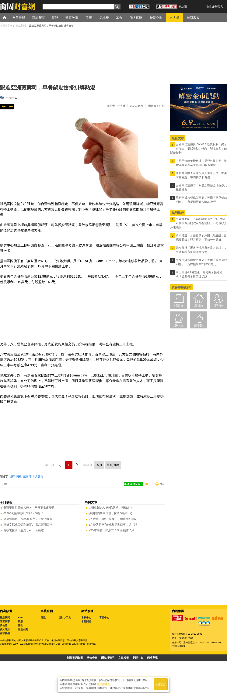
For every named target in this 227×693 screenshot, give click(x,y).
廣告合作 (92, 657)
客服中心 (104, 617)
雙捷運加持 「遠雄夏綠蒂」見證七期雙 (27, 518)
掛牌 (12, 476)
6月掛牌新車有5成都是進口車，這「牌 (113, 524)
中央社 (10, 97)
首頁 (8, 17)
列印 (161, 483)
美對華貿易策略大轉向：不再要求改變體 (28, 507)
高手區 (198, 325)
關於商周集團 (75, 657)
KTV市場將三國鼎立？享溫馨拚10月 (111, 530)
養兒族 (218, 305)
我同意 (160, 683)
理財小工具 (65, 617)
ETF (20, 617)
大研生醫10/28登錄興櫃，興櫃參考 (111, 507)
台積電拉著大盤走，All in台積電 (23, 530)
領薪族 (178, 305)
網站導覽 (152, 657)
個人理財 (5, 629)
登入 (220, 6)
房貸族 (198, 305)
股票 (20, 621)
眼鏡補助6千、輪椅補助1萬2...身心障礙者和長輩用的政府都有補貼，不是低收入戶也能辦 (198, 223)
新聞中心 (138, 657)
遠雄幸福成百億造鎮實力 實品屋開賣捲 (27, 524)
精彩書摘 (5, 633)
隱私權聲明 (107, 657)
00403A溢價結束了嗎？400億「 (23, 513)
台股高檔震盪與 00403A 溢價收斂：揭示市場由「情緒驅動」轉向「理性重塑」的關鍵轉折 (198, 148)
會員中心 (86, 617)
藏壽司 (27, 476)
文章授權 (123, 657)
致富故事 (5, 621)
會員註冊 (211, 6)
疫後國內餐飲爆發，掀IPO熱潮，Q (111, 513)
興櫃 (19, 476)
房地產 (3, 625)
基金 (20, 625)
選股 (43, 617)
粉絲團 (183, 6)
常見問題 (86, 621)
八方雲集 (38, 476)
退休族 (178, 325)
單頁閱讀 (113, 465)
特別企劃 (23, 629)
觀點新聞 (5, 617)
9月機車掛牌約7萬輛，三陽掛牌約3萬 (112, 518)
